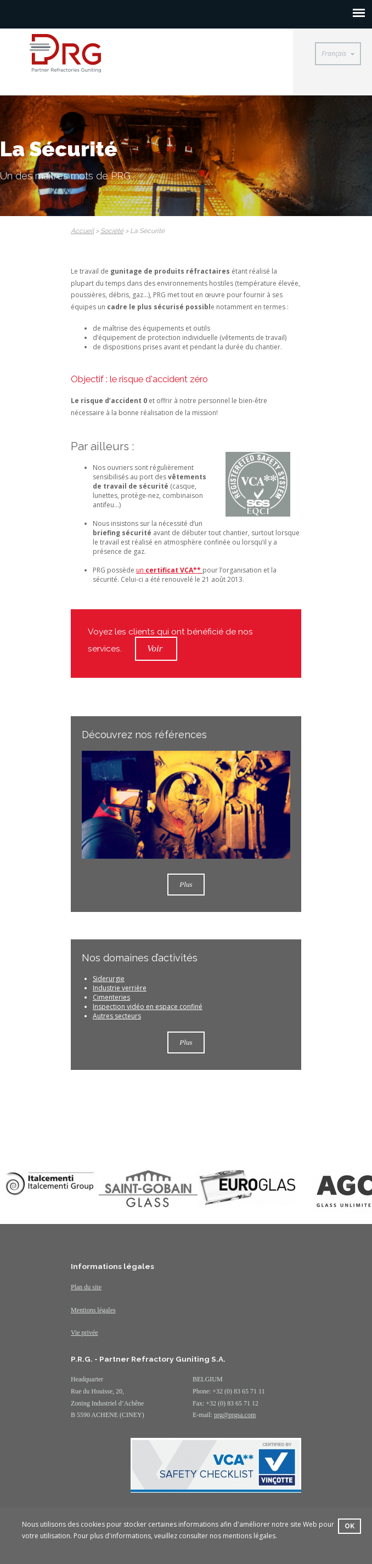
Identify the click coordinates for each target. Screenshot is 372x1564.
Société (111, 231)
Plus (185, 884)
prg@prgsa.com (235, 1415)
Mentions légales (93, 1310)
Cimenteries (111, 997)
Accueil (82, 231)
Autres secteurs (117, 1016)
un (169, 570)
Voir (156, 648)
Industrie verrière (119, 988)
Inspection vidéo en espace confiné (147, 1006)
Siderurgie (109, 978)
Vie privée (84, 1332)
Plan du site (86, 1287)
